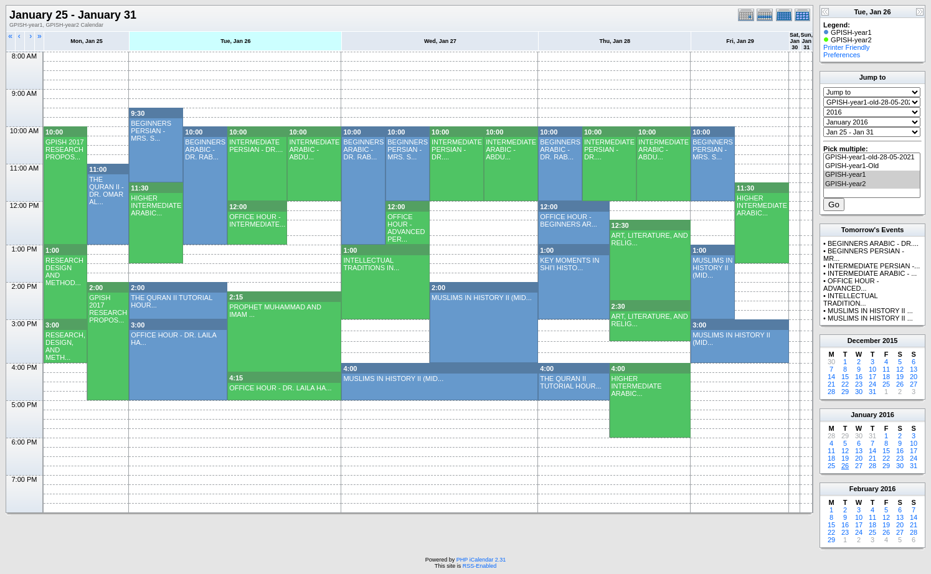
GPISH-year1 (872, 175)
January (864, 414)
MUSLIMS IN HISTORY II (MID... (712, 267)
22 (845, 384)
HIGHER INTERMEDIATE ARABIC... (156, 205)
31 (872, 391)
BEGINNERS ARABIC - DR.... (873, 243)
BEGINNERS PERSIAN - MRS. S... (151, 131)
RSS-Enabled (480, 566)
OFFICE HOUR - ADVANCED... (851, 284)
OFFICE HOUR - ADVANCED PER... (406, 228)
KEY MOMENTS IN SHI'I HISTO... (569, 263)
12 (900, 369)
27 (913, 384)
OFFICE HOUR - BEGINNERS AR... (568, 220)
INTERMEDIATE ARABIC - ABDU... (314, 149)
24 (872, 384)
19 (900, 376)
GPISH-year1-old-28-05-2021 (872, 157)
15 (845, 376)
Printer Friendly (846, 47)
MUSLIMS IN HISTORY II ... (870, 310)
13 (913, 369)
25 (886, 384)
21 (831, 384)
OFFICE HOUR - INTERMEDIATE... (257, 220)
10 (872, 369)
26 (900, 384)
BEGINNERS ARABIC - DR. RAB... (205, 149)
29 (845, 391)
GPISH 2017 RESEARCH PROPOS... (64, 149)
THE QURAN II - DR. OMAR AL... (106, 190)
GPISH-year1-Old (872, 166)
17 (872, 376)
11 (886, 369)
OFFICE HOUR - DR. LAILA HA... (280, 388)
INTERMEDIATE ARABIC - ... (872, 273)
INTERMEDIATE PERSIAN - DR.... (256, 145)
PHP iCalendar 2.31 (481, 560)
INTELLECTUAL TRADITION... (850, 299)
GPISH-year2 (872, 184)
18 (886, 376)
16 (858, 376)
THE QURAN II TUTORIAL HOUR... (570, 382)
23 (858, 384)
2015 (889, 340)
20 (913, 376)
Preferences (841, 55)
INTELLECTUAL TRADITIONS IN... (371, 263)
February (864, 488)
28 (831, 391)
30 (858, 391)
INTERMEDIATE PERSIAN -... (874, 266)
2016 (886, 414)
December (864, 340)
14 (831, 376)
